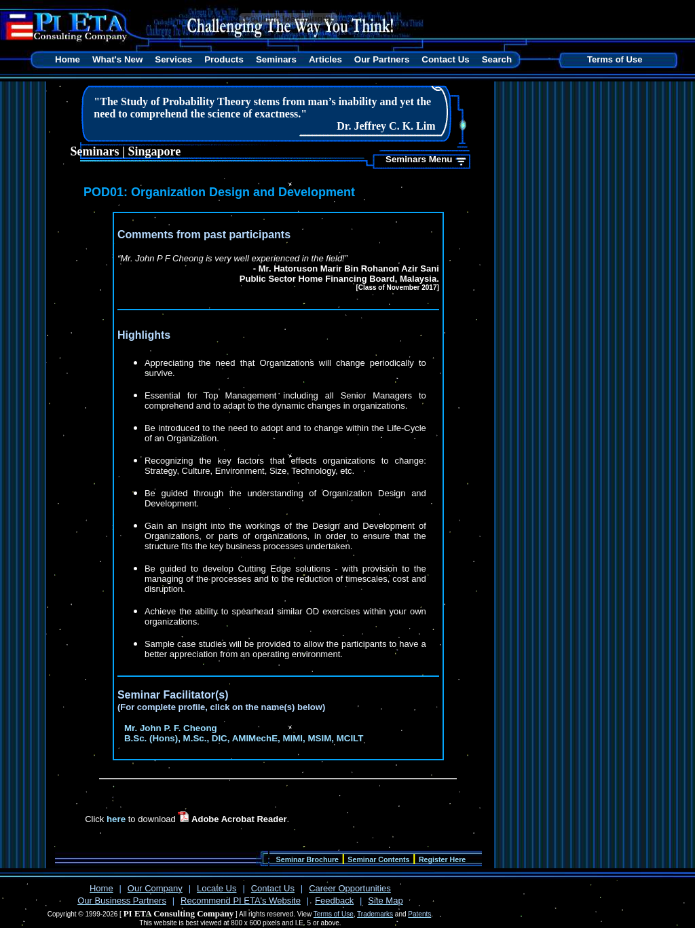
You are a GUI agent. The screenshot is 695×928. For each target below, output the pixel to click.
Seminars (276, 59)
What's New (117, 59)
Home (67, 59)
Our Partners (381, 59)
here (116, 819)
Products (224, 59)
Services (173, 59)
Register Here (442, 859)
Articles (325, 59)
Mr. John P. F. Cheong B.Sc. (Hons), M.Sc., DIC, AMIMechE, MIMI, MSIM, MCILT (243, 733)
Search (497, 59)
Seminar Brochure (307, 859)
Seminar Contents (378, 859)
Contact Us (445, 59)
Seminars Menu (419, 159)
